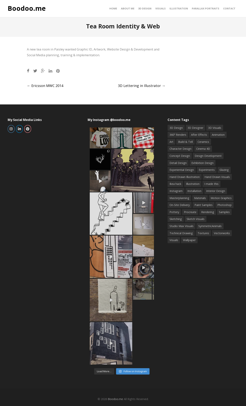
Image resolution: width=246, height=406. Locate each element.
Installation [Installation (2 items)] (194, 191)
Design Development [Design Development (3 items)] (208, 156)
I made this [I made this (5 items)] (211, 184)
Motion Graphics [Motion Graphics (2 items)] (221, 198)
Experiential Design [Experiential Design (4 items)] (182, 170)
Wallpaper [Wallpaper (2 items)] (189, 240)
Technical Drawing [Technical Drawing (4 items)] (181, 233)
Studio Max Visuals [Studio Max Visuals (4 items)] (182, 226)
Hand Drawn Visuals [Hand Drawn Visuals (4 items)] (217, 177)
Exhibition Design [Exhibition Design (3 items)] (202, 163)
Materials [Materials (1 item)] (200, 198)
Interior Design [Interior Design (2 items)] (215, 191)
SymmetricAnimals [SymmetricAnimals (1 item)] (210, 226)
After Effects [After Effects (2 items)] (199, 134)
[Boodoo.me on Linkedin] (19, 129)
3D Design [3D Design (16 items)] (176, 128)
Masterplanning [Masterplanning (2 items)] (179, 198)
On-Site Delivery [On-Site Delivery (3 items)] (180, 205)
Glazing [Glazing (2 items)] (224, 170)
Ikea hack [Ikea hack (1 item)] (175, 184)
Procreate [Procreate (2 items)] (190, 212)
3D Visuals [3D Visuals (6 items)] (214, 128)
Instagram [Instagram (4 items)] (176, 191)
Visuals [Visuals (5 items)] (174, 240)
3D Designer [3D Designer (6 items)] (195, 128)
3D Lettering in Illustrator (141, 85)
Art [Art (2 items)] (171, 142)
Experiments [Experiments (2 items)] (207, 170)
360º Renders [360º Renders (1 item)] (178, 134)
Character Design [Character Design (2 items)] (180, 148)
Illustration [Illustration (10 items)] (192, 184)
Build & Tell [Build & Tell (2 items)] (185, 142)
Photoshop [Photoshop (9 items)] (224, 205)
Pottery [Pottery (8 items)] (174, 212)
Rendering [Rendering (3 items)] (207, 212)
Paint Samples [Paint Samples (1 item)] (203, 205)
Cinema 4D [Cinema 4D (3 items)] (203, 148)
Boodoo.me (27, 8)
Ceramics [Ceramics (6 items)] (203, 142)
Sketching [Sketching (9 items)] (176, 219)
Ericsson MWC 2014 (45, 85)
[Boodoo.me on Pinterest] (27, 129)
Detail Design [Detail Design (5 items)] (178, 163)
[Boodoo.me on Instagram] (11, 129)
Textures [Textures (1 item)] (203, 233)
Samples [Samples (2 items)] (224, 212)
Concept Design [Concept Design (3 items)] (180, 156)
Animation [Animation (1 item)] (218, 134)
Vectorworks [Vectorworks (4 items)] (222, 233)
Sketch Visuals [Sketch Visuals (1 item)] (195, 219)
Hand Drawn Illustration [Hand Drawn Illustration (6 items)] (185, 177)
